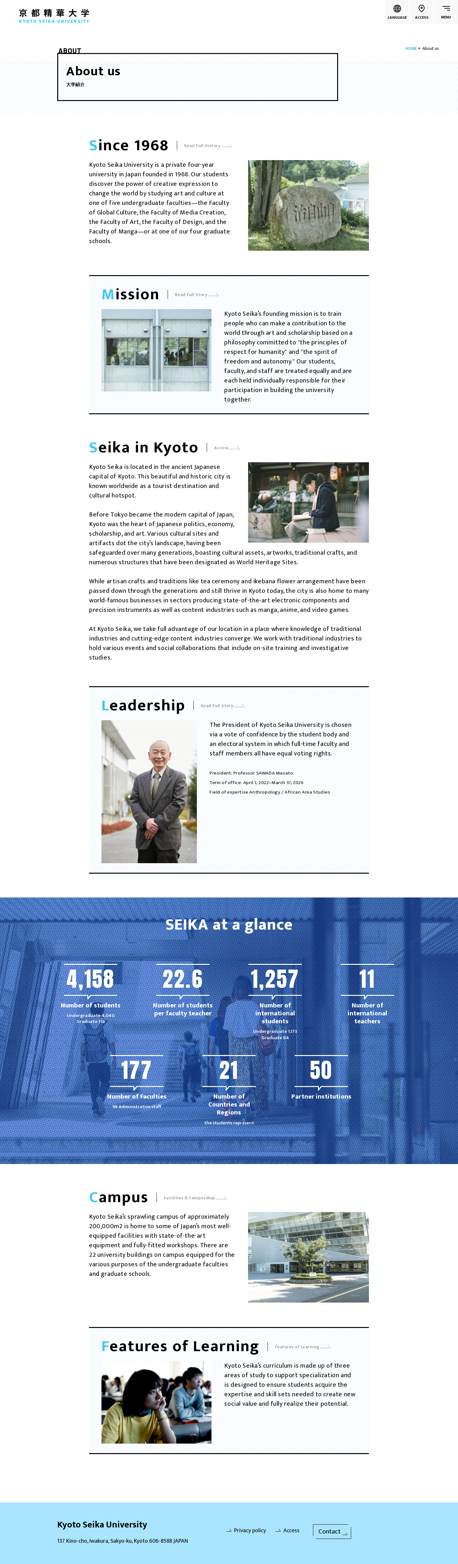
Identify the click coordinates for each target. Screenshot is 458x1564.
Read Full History (208, 145)
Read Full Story (197, 294)
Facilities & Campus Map (195, 1198)
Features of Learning (303, 1347)
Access (227, 447)
